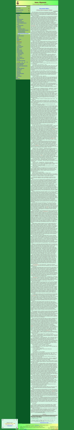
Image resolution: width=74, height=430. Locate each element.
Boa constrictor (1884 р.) (21, 30)
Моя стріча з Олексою (20, 38)
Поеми (18, 18)
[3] (24, 67)
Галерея (18, 81)
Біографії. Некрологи (20, 74)
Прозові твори (19, 21)
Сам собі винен (19, 51)
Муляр (18, 39)
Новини (18, 14)
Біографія (18, 15)
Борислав (19, 29)
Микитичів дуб (19, 46)
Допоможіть (37, 425)
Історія (18, 73)
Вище (47, 422)
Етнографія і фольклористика (22, 71)
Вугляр (18, 25)
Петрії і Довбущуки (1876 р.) (22, 24)
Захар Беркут (20, 59)
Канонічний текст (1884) (9, 424)
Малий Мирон (19, 42)
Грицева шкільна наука (20, 63)
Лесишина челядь (20, 26)
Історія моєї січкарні (20, 56)
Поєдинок (18, 64)
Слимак (18, 52)
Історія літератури (20, 70)
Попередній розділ (43, 422)
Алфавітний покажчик (20, 22)
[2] (22, 67)
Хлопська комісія (19, 55)
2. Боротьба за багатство (21, 33)
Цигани (19, 60)
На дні (19, 47)
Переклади (19, 78)
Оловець (18, 43)
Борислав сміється (21, 58)
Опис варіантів (9, 425)
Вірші (18, 17)
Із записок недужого (20, 50)
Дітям (17, 84)
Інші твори (19, 77)
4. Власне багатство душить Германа (23, 35)
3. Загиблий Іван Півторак (21, 34)
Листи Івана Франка (20, 80)
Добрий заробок (19, 54)
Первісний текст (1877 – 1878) (9, 423)
